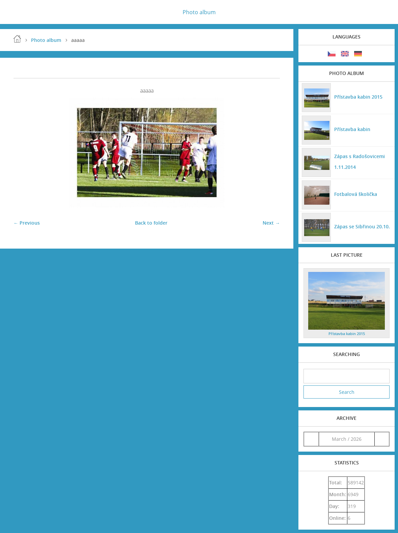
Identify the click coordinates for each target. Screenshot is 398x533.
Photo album (199, 12)
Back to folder (151, 223)
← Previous (27, 223)
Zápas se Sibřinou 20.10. (362, 226)
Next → (271, 223)
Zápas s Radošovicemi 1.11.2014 (359, 161)
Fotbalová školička (355, 194)
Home (17, 39)
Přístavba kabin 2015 (358, 97)
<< (311, 439)
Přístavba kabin (352, 129)
